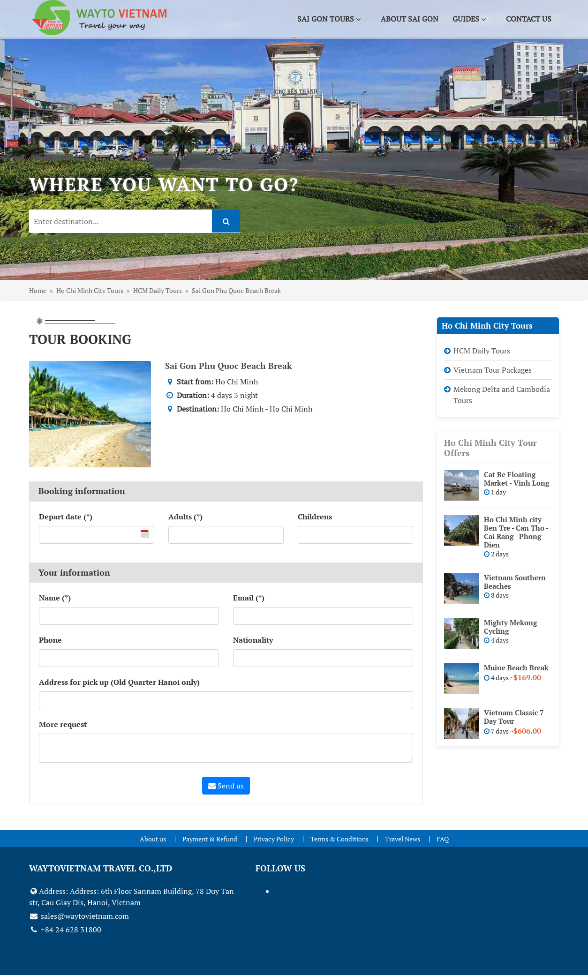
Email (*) (248, 597)
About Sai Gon (410, 20)
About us (153, 838)
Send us (226, 785)
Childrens (315, 516)
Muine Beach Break (516, 667)
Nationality (253, 640)
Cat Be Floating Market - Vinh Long (516, 479)
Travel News (402, 838)
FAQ (443, 838)
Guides (470, 19)
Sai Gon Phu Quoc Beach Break (228, 365)
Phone (50, 640)
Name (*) (55, 597)
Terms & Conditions (339, 838)
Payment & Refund (209, 838)
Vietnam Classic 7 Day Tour (513, 717)
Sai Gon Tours (330, 19)
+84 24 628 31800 (65, 929)
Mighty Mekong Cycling (510, 627)
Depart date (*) (65, 516)
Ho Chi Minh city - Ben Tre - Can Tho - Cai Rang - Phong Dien (516, 532)
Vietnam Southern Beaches (515, 582)
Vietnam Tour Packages (492, 370)
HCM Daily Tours (481, 350)
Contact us (529, 20)
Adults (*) (185, 516)
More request (63, 724)
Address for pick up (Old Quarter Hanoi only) (119, 682)
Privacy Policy (274, 838)
